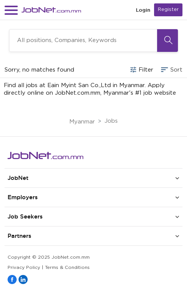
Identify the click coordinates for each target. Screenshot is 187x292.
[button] (11, 10)
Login (143, 10)
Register (168, 10)
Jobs (111, 121)
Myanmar (82, 121)
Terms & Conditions (67, 267)
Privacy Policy (24, 267)
